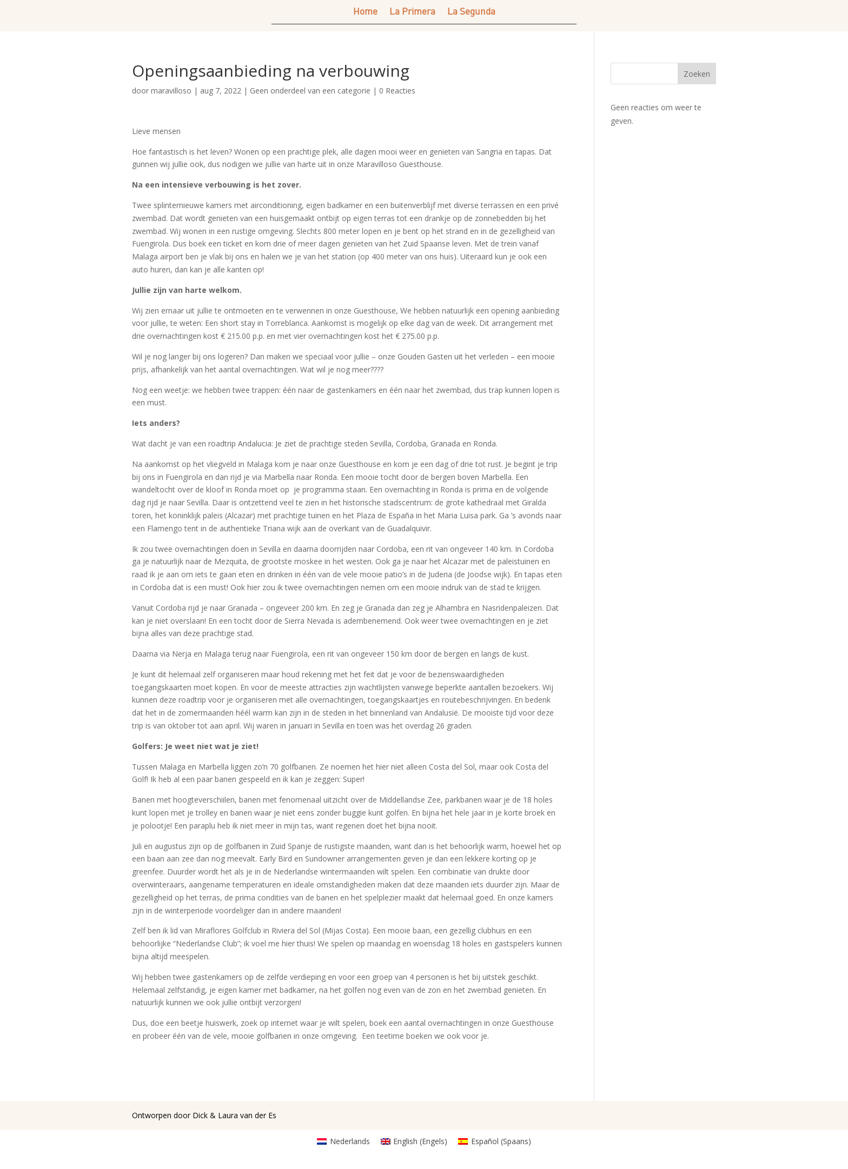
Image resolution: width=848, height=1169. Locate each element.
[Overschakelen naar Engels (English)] (414, 1141)
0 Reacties (397, 90)
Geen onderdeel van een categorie (310, 90)
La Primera (412, 12)
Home (365, 12)
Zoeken (697, 74)
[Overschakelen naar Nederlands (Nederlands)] (343, 1141)
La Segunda (471, 12)
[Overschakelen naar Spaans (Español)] (494, 1141)
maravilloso (171, 90)
